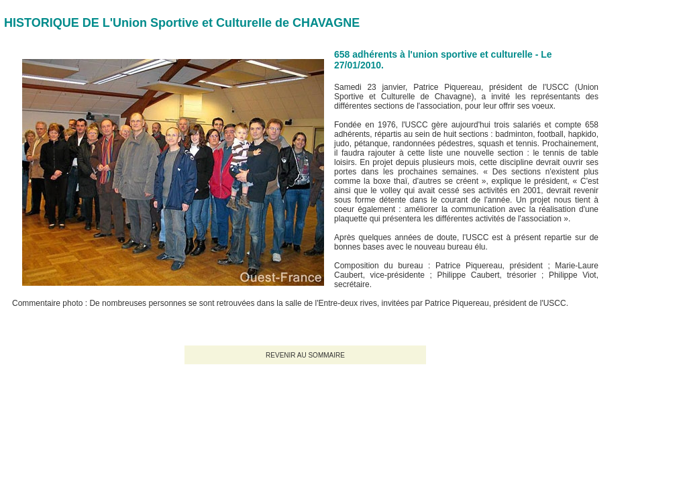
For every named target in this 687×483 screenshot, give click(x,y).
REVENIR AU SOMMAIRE (305, 355)
